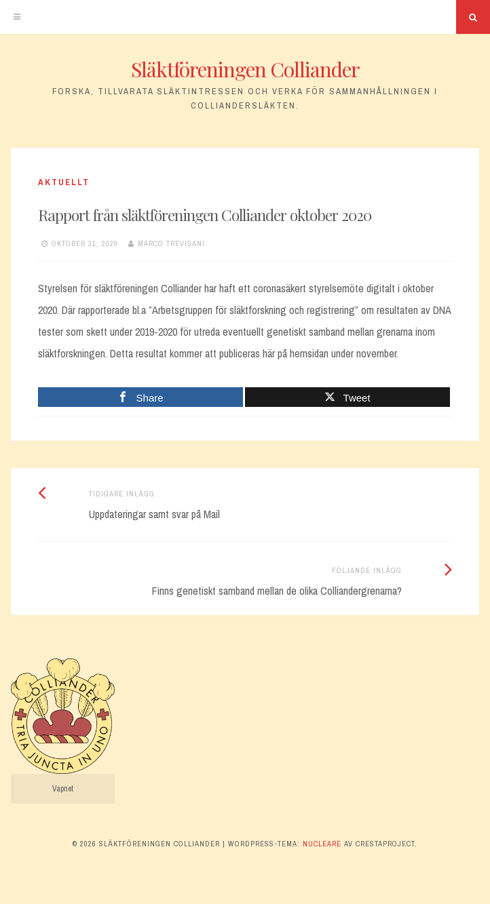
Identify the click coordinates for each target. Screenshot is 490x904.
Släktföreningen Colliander (245, 69)
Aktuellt (64, 182)
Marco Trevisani (171, 243)
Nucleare (322, 843)
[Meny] (17, 17)
